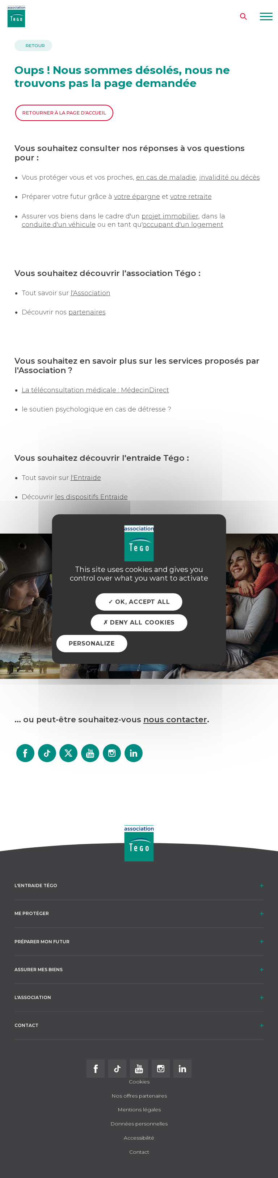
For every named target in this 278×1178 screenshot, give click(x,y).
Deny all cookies (139, 622)
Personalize (92, 643)
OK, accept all (139, 601)
